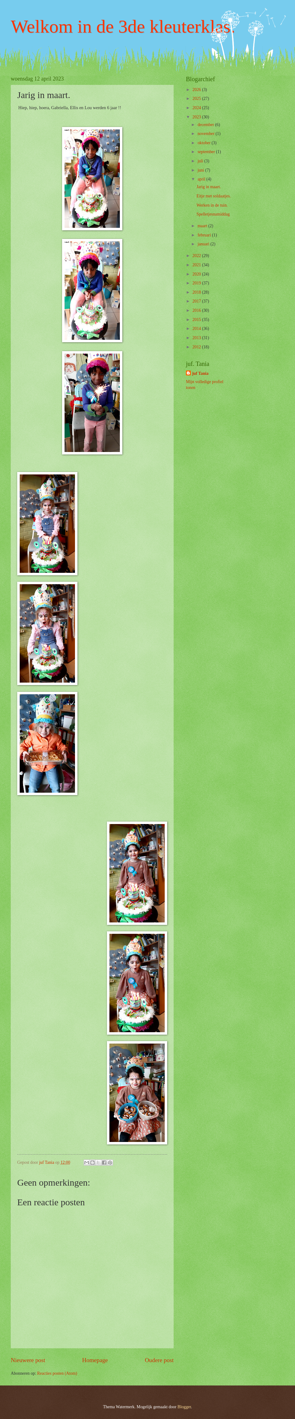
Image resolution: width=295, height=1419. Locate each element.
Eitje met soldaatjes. (213, 196)
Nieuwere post (28, 1360)
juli (201, 161)
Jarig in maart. (208, 186)
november (207, 133)
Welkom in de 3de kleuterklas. (123, 26)
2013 (197, 337)
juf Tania (200, 373)
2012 (197, 347)
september (207, 151)
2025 (197, 98)
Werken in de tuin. (212, 205)
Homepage (95, 1360)
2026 (197, 89)
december (206, 124)
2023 (197, 117)
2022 (197, 255)
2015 (197, 319)
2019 (197, 283)
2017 (197, 301)
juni (201, 170)
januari (204, 244)
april (202, 179)
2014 (197, 328)
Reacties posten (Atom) (57, 1373)
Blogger (184, 1407)
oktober (205, 143)
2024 (197, 107)
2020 (197, 274)
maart (203, 226)
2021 (197, 265)
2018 (197, 292)
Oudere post (159, 1360)
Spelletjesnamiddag (213, 214)
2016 (197, 310)
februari (205, 235)
